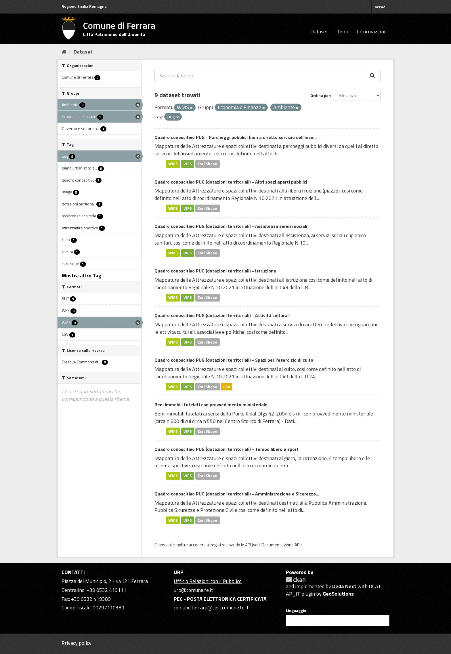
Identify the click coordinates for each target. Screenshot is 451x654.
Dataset (319, 31)
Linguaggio (296, 610)
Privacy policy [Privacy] (76, 643)
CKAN (295, 580)
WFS (188, 164)
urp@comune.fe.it (193, 590)
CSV (226, 386)
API (248, 544)
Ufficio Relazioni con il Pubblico (208, 581)
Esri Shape (207, 164)
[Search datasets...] (259, 75)
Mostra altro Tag (81, 275)
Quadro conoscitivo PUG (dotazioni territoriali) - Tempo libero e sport (226, 449)
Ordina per (320, 95)
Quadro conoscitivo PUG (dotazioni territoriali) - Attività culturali (222, 315)
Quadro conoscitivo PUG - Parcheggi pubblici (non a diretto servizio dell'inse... (235, 137)
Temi (342, 31)
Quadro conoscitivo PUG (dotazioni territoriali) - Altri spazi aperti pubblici (230, 181)
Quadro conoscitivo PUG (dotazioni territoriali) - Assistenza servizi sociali (230, 226)
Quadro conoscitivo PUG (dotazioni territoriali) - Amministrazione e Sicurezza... (236, 493)
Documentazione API (281, 544)
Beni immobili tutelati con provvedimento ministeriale (210, 404)
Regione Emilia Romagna (84, 6)
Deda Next (344, 586)
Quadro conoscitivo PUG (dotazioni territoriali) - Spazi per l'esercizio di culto (233, 359)
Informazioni (371, 31)
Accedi (380, 7)
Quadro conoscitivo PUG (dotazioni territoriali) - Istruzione (215, 270)
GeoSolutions (338, 594)
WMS (173, 164)
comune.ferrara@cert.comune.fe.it (211, 607)
